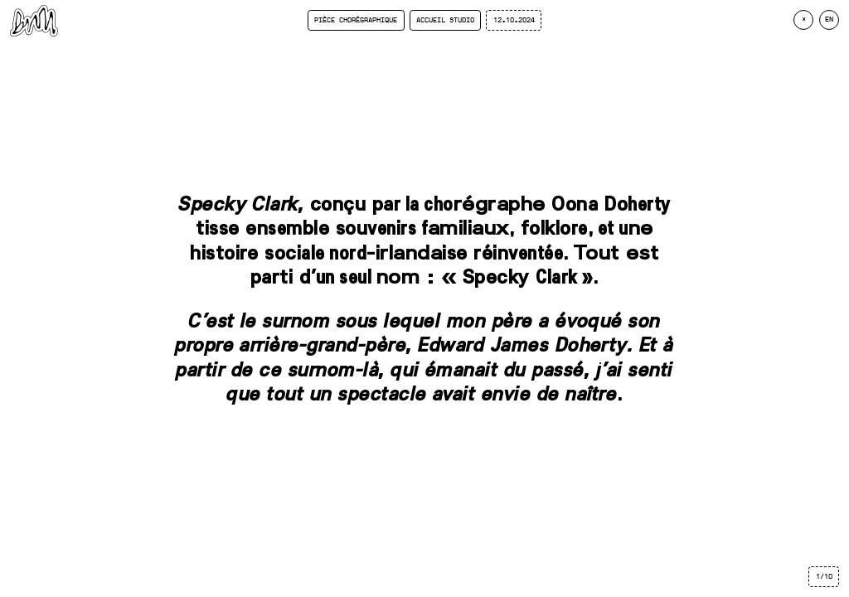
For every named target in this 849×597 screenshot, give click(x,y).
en (829, 19)
